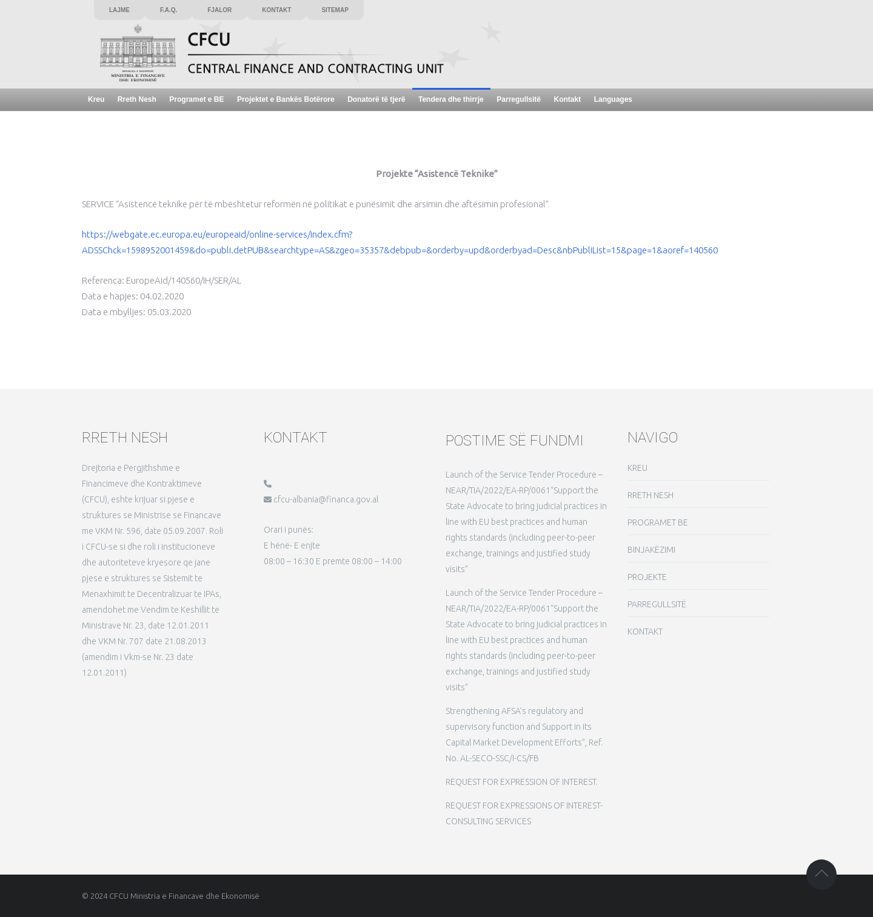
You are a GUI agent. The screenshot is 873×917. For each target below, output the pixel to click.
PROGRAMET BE (657, 522)
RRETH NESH (650, 495)
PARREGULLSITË (656, 604)
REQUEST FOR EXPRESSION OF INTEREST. (522, 782)
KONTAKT (645, 631)
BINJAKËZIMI (651, 550)
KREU (637, 468)
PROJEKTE (647, 577)
